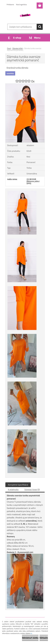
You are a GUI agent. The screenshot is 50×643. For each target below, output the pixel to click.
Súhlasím (44, 637)
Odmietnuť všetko (30, 637)
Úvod (9, 48)
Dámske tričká (17, 48)
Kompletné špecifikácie (18, 484)
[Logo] (25, 15)
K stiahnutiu (13, 489)
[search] (40, 27)
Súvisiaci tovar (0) (32, 489)
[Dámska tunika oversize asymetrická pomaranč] (25, 84)
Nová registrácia (21, 4)
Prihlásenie (10, 4)
